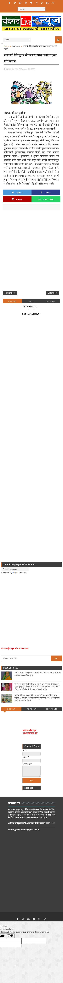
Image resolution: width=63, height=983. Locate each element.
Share (46, 192)
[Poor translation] (10, 936)
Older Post (52, 292)
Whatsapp (45, 199)
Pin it (17, 199)
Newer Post (10, 292)
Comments (51, 709)
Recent (11, 709)
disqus (31, 301)
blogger (12, 301)
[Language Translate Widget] (15, 569)
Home (6, 46)
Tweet (17, 192)
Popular (31, 709)
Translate (19, 572)
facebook (50, 301)
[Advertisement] (31, 251)
